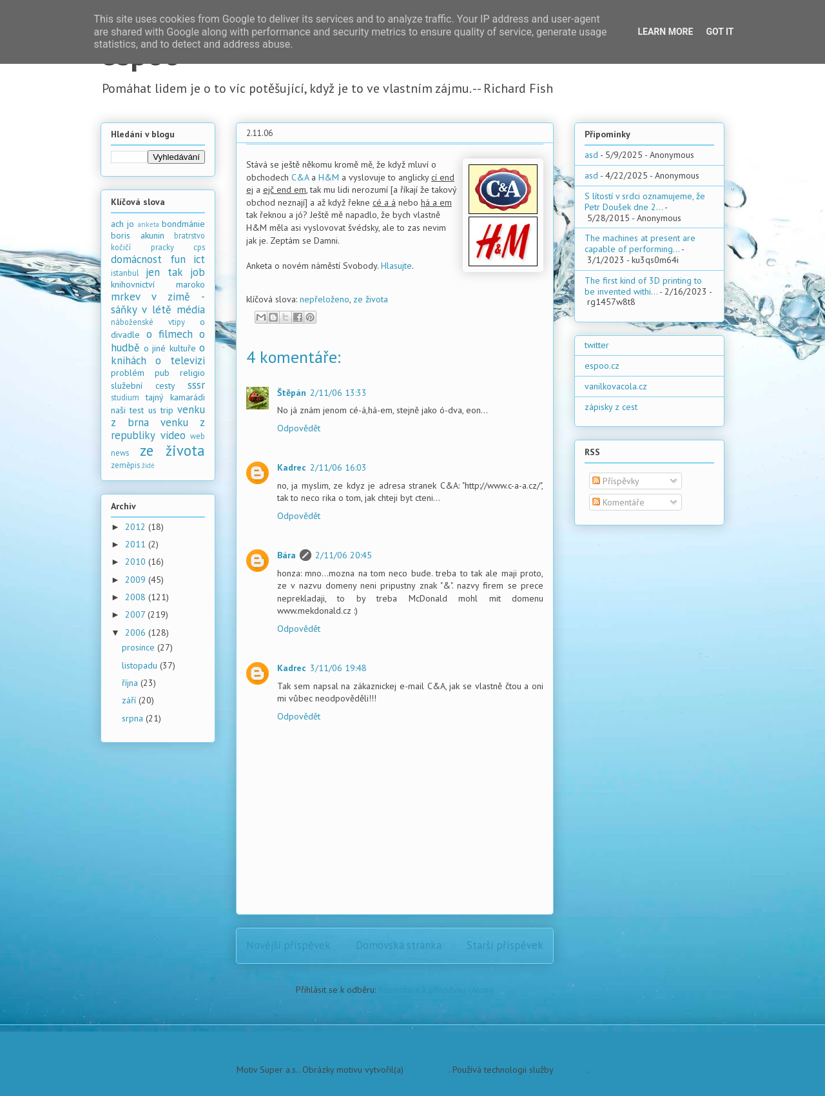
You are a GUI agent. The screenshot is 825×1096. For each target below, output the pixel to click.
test (137, 410)
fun (178, 259)
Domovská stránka (399, 945)
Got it (719, 31)
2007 (136, 614)
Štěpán (291, 392)
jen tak (164, 272)
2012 (136, 527)
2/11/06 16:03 (338, 467)
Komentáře (618, 502)
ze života (370, 299)
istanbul (125, 273)
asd (591, 155)
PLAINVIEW (427, 1069)
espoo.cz (602, 365)
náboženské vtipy (148, 322)
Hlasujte (396, 265)
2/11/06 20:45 (343, 555)
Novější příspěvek (288, 945)
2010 (136, 561)
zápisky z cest (611, 407)
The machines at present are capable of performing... (640, 243)
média (191, 309)
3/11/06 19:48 (338, 668)
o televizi (180, 360)
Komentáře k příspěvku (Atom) (436, 989)
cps (199, 247)
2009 (136, 579)
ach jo (122, 224)
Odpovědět (298, 428)
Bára (286, 555)
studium (125, 397)
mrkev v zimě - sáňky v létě (158, 303)
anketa (148, 224)
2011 (136, 544)
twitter (597, 345)
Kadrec (291, 467)
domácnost (136, 259)
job (197, 272)
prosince (139, 647)
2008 (136, 597)
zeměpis (125, 465)
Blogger (571, 1069)
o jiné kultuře (170, 348)
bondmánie (183, 224)
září (130, 700)
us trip (160, 410)
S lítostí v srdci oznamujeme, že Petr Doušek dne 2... (645, 201)
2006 (136, 632)
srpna (134, 718)
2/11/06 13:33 (338, 392)
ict (199, 259)
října (131, 683)
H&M (328, 177)
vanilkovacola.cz (616, 386)
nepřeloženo (324, 299)
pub (162, 372)
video (173, 435)
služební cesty (143, 385)
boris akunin (137, 235)
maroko (190, 284)
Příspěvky (615, 481)
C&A (300, 177)
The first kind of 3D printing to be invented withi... (643, 286)
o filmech (169, 334)
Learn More (665, 31)
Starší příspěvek (505, 945)
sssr (196, 385)
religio (192, 372)
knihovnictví (133, 284)
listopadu (141, 665)
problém (127, 372)
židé (148, 465)
